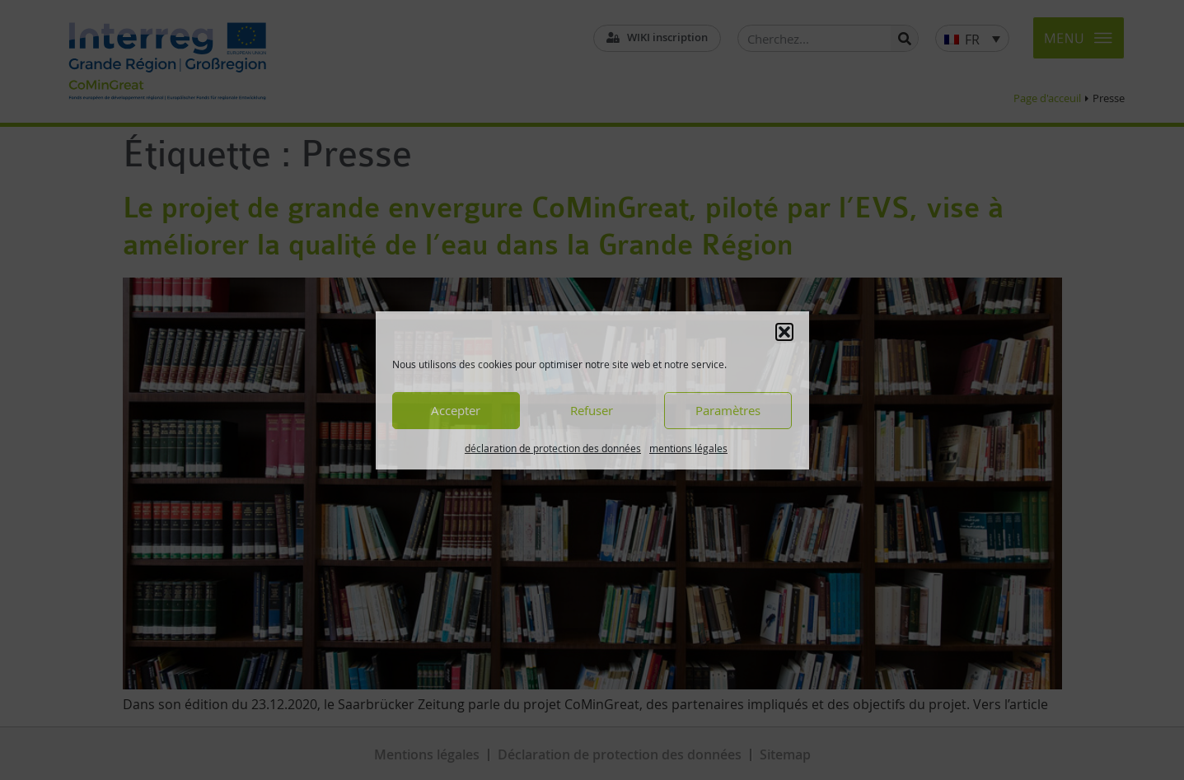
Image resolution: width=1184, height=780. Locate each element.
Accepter (455, 410)
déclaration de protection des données (553, 448)
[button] (784, 332)
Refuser (591, 410)
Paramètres (727, 410)
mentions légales (688, 448)
